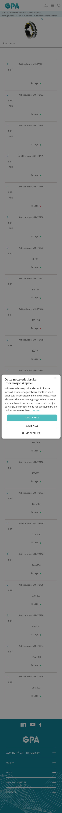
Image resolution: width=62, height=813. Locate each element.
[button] (31, 433)
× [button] (55, 378)
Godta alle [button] (32, 417)
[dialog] (31, 406)
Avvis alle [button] (32, 425)
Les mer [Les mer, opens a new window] (35, 410)
